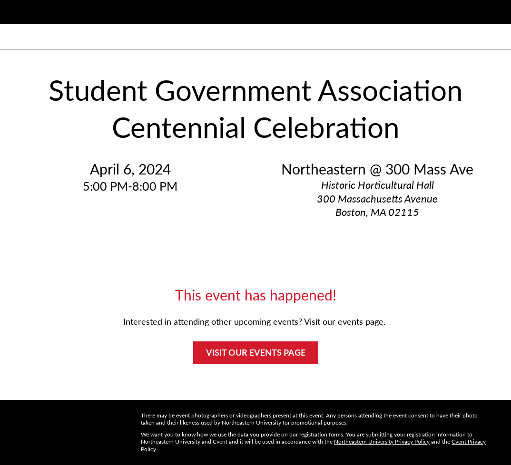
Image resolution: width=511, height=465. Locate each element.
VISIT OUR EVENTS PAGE (255, 352)
